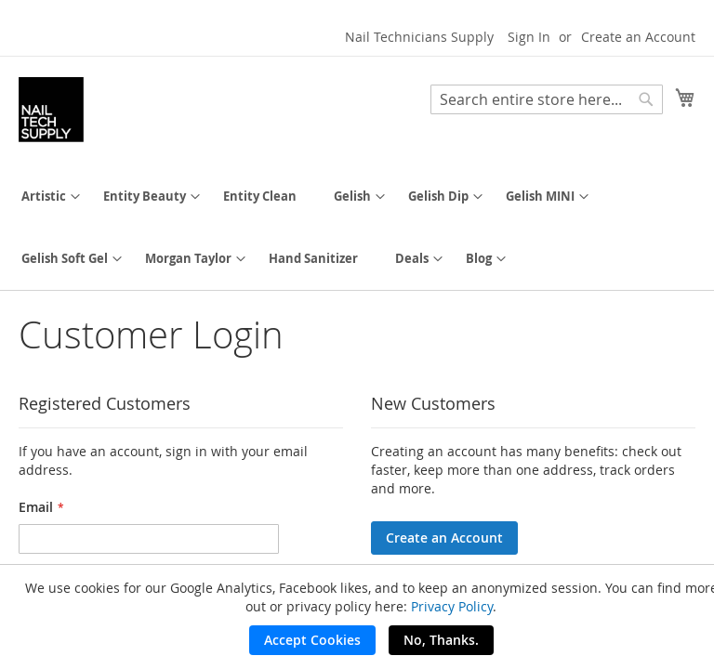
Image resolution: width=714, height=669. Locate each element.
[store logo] (51, 109)
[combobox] (546, 99)
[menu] (357, 227)
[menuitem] (43, 196)
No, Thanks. (441, 640)
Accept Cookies (312, 640)
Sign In (529, 37)
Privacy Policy (452, 606)
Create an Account (638, 37)
